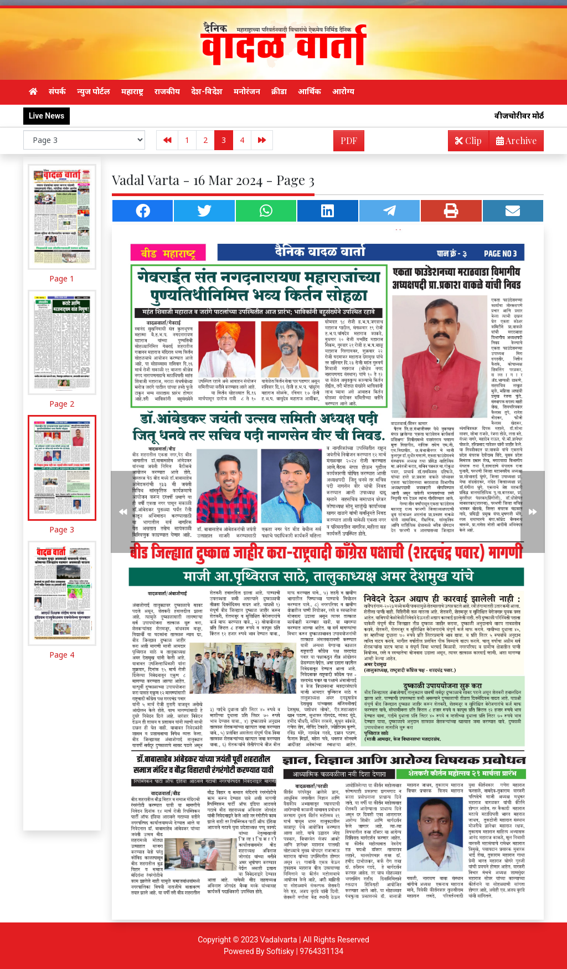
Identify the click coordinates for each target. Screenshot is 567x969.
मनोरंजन (247, 91)
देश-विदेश (207, 91)
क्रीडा (279, 91)
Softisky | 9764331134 (304, 951)
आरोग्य (343, 91)
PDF (349, 140)
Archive (513, 143)
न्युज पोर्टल (93, 91)
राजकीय (167, 91)
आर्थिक (309, 91)
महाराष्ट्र (132, 91)
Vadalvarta (278, 939)
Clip (468, 140)
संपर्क (57, 91)
